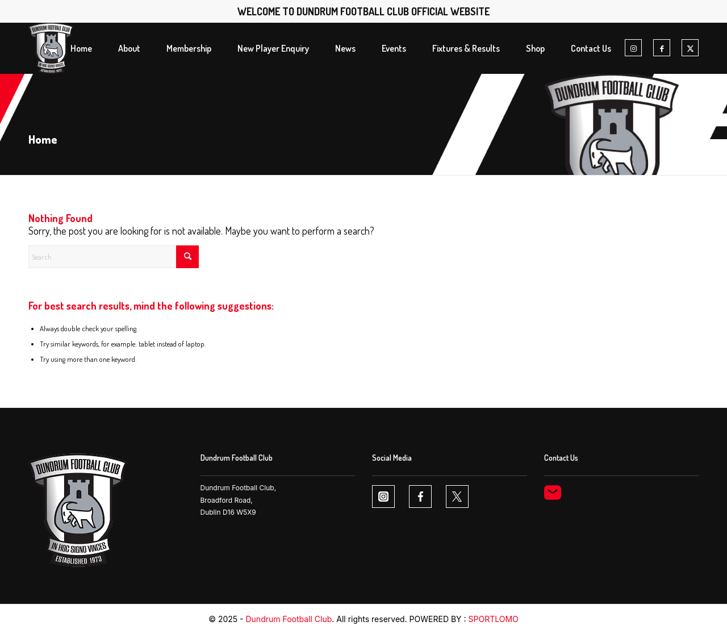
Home (42, 139)
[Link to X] (690, 48)
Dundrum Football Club (288, 619)
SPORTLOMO (494, 619)
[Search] (113, 256)
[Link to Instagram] (633, 48)
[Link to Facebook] (662, 48)
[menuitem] (81, 48)
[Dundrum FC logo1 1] (50, 48)
